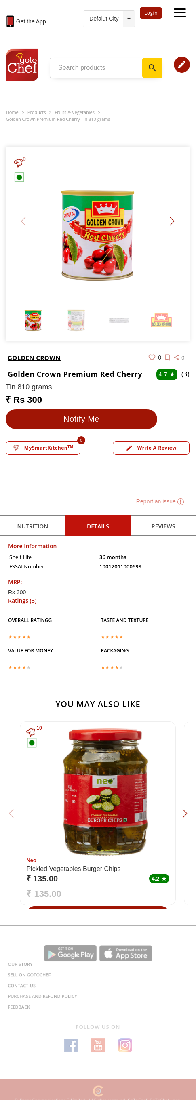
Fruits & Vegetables (74, 112)
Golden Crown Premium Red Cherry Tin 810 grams (58, 119)
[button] (171, 221)
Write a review (151, 448)
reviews (163, 526)
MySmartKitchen (43, 448)
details (98, 526)
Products (36, 112)
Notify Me (81, 418)
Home (12, 112)
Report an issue (160, 501)
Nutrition (32, 526)
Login (151, 12)
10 (39, 728)
